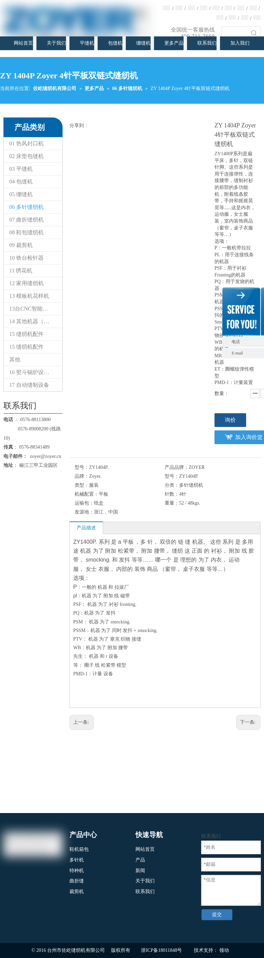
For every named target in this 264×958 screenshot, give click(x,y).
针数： (172, 494)
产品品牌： (177, 467)
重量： (172, 503)
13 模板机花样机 (29, 296)
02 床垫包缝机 (26, 156)
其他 (14, 359)
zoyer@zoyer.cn (44, 456)
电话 (246, 341)
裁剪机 (76, 891)
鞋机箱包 (79, 849)
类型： (82, 485)
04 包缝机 (21, 181)
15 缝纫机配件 (26, 334)
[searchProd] (235, 33)
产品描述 (86, 527)
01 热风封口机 (26, 143)
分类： (172, 485)
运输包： (84, 503)
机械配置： (87, 494)
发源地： (84, 512)
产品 (140, 860)
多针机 (76, 860)
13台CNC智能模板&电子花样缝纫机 (35, 309)
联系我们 (145, 891)
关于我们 (145, 880)
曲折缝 (76, 880)
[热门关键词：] (254, 33)
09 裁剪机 (21, 245)
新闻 (140, 870)
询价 (230, 420)
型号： (82, 467)
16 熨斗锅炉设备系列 (34, 372)
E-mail (237, 353)
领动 (224, 950)
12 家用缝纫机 (26, 283)
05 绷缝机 (21, 194)
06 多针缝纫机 (26, 207)
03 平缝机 (21, 169)
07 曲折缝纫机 (26, 220)
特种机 (76, 870)
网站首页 (145, 849)
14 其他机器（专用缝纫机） (35, 321)
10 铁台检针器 (26, 258)
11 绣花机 (20, 270)
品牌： (82, 476)
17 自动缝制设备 (29, 385)
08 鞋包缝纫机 (26, 232)
